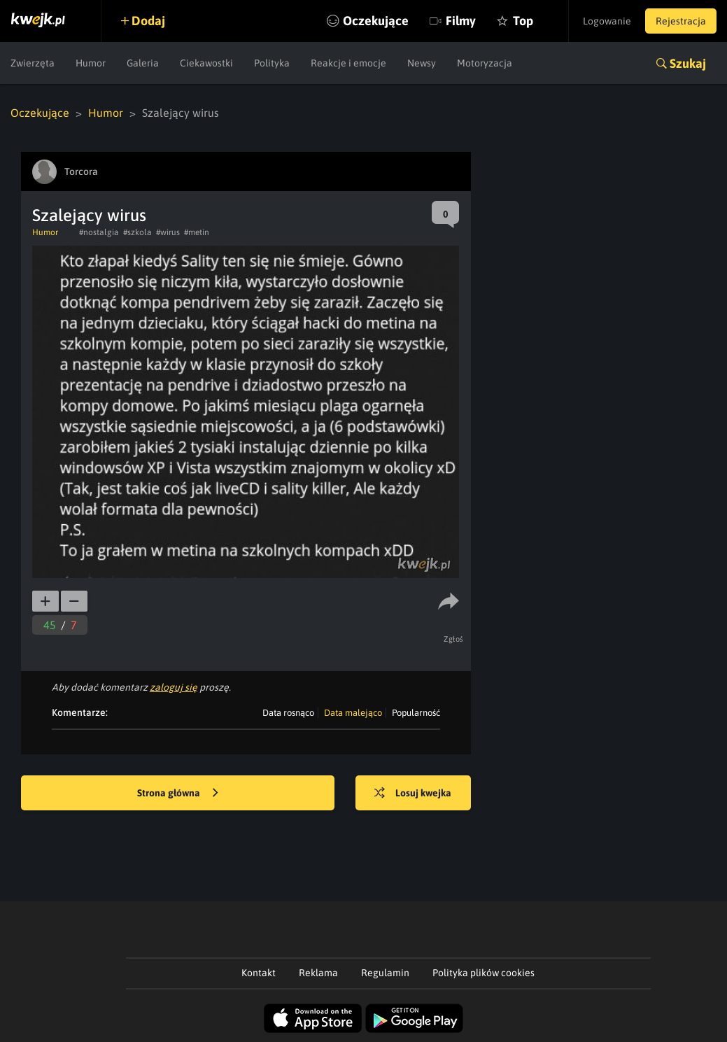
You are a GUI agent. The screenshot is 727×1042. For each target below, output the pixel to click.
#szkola (137, 232)
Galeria (143, 63)
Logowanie (607, 21)
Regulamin (385, 972)
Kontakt (258, 972)
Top (523, 20)
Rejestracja (681, 21)
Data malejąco (353, 712)
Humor (91, 63)
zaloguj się (173, 687)
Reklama (318, 972)
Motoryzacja (484, 63)
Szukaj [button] (688, 63)
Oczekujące (376, 20)
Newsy (421, 63)
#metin (196, 232)
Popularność (416, 712)
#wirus (168, 232)
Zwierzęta (32, 63)
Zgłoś (454, 639)
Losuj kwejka (412, 793)
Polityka (272, 63)
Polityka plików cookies (483, 972)
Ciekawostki (206, 63)
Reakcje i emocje (348, 63)
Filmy (461, 20)
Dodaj (148, 20)
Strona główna (177, 793)
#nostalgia (99, 232)
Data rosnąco (288, 712)
